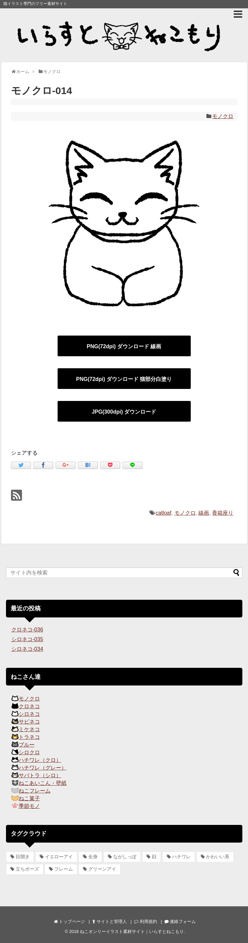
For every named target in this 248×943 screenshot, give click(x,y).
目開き (23, 856)
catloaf (163, 513)
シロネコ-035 (27, 639)
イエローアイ (59, 856)
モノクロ (222, 116)
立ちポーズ (27, 869)
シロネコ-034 (27, 649)
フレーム (63, 869)
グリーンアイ (102, 869)
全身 (93, 856)
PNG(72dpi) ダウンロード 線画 (124, 346)
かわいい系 (217, 856)
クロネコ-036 (27, 629)
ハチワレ (181, 856)
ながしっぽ (124, 856)
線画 (203, 513)
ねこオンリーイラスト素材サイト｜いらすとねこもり (132, 931)
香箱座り (222, 513)
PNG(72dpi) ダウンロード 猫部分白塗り (124, 379)
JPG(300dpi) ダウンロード (124, 412)
